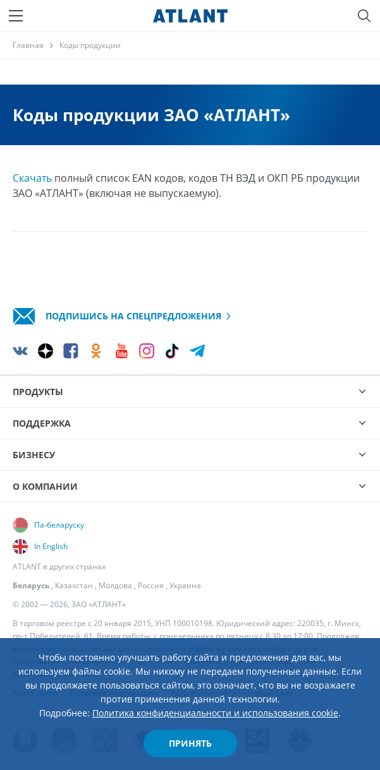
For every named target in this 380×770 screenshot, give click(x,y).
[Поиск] (364, 16)
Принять (190, 743)
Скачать (32, 178)
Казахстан (74, 585)
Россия (151, 585)
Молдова (115, 585)
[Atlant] (190, 16)
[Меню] (16, 16)
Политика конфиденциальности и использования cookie (215, 713)
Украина (185, 585)
